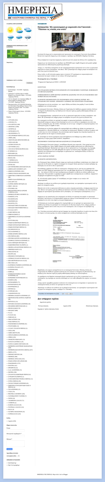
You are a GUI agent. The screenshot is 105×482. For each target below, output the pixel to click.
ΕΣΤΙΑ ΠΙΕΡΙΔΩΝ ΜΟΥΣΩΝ (16, 242)
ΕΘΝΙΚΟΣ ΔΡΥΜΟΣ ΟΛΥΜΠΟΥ (17, 194)
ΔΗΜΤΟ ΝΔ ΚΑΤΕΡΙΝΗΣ (15, 179)
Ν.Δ (9, 312)
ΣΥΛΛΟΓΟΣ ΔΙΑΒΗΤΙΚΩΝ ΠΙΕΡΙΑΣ (18, 374)
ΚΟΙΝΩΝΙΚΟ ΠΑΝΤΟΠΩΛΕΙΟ (17, 277)
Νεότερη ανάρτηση (43, 306)
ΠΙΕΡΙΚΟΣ (11, 356)
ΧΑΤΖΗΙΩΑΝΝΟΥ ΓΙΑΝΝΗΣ (16, 396)
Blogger (65, 474)
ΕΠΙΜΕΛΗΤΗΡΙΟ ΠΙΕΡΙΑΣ (16, 234)
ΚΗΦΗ (10, 271)
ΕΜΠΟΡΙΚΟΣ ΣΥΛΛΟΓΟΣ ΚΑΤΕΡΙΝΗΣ (19, 216)
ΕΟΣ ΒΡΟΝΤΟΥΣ (13, 229)
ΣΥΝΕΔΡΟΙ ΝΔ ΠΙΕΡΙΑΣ (15, 376)
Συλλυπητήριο (12, 89)
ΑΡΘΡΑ (10, 137)
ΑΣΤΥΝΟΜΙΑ (12, 146)
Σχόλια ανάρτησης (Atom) (52, 309)
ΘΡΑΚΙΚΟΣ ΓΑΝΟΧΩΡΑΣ (15, 256)
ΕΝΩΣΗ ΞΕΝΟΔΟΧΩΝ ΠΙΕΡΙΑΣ (17, 225)
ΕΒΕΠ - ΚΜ (11, 186)
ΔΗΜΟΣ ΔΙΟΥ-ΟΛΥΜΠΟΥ (15, 169)
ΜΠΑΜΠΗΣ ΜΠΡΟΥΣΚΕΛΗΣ (16, 306)
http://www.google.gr (13, 465)
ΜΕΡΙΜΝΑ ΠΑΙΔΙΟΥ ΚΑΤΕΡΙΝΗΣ (18, 295)
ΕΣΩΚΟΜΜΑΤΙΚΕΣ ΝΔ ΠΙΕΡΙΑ (17, 245)
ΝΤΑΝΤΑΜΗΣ (12, 326)
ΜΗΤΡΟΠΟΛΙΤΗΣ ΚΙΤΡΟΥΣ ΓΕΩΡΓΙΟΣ (19, 297)
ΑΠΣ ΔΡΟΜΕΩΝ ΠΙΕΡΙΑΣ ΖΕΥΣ (17, 135)
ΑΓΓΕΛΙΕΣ (11, 120)
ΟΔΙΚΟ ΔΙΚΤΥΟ (12, 332)
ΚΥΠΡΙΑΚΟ (11, 291)
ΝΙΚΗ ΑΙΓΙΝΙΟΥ (13, 319)
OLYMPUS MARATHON (15, 411)
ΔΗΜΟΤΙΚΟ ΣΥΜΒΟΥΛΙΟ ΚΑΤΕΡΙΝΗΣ (19, 175)
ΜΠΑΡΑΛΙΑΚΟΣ (13, 308)
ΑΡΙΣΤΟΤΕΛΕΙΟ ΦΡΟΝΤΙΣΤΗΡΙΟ (17, 140)
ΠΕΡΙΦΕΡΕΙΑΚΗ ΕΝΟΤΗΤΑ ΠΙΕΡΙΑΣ (18, 350)
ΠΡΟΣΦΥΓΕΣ (12, 367)
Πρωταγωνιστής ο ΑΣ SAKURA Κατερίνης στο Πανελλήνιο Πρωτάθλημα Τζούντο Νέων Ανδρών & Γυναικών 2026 (20, 106)
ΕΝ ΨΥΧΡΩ (11, 220)
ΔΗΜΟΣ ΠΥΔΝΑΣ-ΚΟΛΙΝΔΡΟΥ (17, 173)
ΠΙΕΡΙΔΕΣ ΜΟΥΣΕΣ (14, 354)
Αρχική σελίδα (67, 306)
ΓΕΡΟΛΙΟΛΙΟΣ (12, 162)
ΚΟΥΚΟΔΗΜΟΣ (12, 282)
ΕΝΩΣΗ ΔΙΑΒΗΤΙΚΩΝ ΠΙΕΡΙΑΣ (17, 222)
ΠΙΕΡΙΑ (10, 352)
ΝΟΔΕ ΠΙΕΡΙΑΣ (12, 321)
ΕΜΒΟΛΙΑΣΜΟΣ (13, 214)
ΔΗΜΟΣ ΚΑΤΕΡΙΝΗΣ (14, 171)
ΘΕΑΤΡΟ (10, 254)
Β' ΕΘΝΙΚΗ (11, 151)
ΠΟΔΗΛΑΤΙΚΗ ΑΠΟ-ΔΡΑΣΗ (16, 361)
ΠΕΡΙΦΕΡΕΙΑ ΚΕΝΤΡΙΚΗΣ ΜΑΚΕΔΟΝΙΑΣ (20, 346)
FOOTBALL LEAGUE (14, 407)
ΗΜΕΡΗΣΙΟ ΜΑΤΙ (13, 249)
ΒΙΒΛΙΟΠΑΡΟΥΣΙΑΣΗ (14, 155)
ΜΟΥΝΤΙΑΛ (11, 301)
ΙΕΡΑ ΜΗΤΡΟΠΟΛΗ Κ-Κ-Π (16, 260)
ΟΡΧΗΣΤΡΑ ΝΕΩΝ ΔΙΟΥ (15, 339)
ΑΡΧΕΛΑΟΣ (11, 142)
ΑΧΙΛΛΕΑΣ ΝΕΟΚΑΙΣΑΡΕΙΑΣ (17, 149)
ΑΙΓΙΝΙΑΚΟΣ (12, 131)
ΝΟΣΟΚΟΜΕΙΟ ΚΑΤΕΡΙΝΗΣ (16, 324)
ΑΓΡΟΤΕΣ (11, 122)
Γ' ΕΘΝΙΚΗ (11, 160)
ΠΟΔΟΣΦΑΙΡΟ (12, 363)
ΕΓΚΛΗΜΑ (11, 188)
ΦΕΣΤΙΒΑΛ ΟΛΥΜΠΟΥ (15, 393)
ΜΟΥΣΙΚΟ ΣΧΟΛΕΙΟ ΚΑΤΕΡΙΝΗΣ (18, 304)
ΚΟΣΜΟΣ (11, 280)
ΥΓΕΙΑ (10, 391)
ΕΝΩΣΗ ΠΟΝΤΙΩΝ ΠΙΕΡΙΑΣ (16, 227)
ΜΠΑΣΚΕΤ (11, 310)
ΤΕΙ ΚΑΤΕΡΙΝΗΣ (13, 389)
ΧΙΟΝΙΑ (10, 398)
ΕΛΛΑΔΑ (11, 210)
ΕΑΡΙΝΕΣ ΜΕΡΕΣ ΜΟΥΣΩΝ (16, 184)
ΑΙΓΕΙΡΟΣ (11, 129)
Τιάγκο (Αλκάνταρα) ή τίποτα (16, 111)
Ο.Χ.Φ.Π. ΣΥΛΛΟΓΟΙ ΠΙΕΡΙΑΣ (17, 328)
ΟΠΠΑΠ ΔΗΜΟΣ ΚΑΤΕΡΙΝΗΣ (16, 335)
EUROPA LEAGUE (13, 405)
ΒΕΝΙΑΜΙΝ (11, 153)
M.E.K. (10, 409)
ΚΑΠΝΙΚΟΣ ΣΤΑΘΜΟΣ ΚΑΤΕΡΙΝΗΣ (18, 265)
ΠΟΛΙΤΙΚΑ (11, 365)
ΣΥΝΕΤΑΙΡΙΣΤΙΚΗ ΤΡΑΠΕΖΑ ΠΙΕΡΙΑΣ (19, 379)
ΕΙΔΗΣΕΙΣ (11, 196)
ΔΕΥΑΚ (10, 164)
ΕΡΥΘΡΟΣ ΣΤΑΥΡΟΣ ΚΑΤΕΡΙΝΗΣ (17, 240)
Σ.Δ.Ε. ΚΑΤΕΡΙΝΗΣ (13, 370)
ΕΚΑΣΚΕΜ (11, 199)
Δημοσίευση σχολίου (45, 302)
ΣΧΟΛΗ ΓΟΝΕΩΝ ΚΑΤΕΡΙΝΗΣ (17, 383)
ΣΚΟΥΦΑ (10, 372)
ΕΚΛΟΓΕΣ (11, 203)
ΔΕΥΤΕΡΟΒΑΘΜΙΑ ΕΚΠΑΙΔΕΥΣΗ (18, 166)
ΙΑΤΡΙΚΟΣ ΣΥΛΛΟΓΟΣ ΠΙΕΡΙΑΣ (17, 258)
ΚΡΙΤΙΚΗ (10, 289)
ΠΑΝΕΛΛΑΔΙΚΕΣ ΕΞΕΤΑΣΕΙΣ (17, 344)
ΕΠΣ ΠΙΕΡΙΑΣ (12, 236)
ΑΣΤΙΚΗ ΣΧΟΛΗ (13, 144)
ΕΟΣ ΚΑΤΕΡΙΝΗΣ (13, 231)
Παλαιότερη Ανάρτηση (92, 306)
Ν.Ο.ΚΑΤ (10, 315)
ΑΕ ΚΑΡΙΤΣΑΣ (12, 124)
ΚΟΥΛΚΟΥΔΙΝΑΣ (13, 284)
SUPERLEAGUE (13, 414)
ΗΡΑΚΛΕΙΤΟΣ (12, 251)
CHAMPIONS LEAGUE (14, 400)
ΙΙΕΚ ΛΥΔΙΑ (11, 262)
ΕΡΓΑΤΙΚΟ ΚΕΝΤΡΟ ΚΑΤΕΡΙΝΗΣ (17, 238)
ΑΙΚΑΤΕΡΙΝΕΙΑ (12, 133)
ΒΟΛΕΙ (10, 158)
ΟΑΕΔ (10, 330)
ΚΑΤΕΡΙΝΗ (11, 269)
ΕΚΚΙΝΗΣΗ (11, 201)
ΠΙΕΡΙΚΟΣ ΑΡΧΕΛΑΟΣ (14, 359)
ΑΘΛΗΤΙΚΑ (11, 126)
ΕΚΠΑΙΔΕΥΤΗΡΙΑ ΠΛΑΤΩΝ (16, 205)
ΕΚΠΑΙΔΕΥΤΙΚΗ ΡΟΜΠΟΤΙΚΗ (17, 207)
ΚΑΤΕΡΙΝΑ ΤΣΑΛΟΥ (14, 267)
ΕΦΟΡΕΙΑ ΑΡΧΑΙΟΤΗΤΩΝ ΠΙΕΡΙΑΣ (18, 247)
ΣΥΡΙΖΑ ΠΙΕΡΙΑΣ (13, 381)
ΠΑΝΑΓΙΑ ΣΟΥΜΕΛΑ (14, 341)
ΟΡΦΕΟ (10, 337)
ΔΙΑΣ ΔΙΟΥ (11, 181)
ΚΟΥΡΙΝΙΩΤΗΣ (12, 286)
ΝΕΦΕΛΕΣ (11, 317)
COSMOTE (11, 402)
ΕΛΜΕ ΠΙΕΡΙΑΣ (12, 212)
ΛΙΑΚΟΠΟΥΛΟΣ (13, 293)
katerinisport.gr (12, 463)
